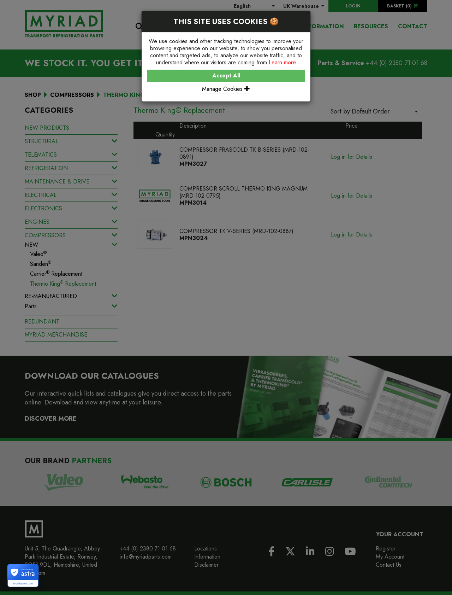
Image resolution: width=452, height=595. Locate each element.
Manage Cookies (226, 89)
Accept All (226, 75)
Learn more (282, 62)
